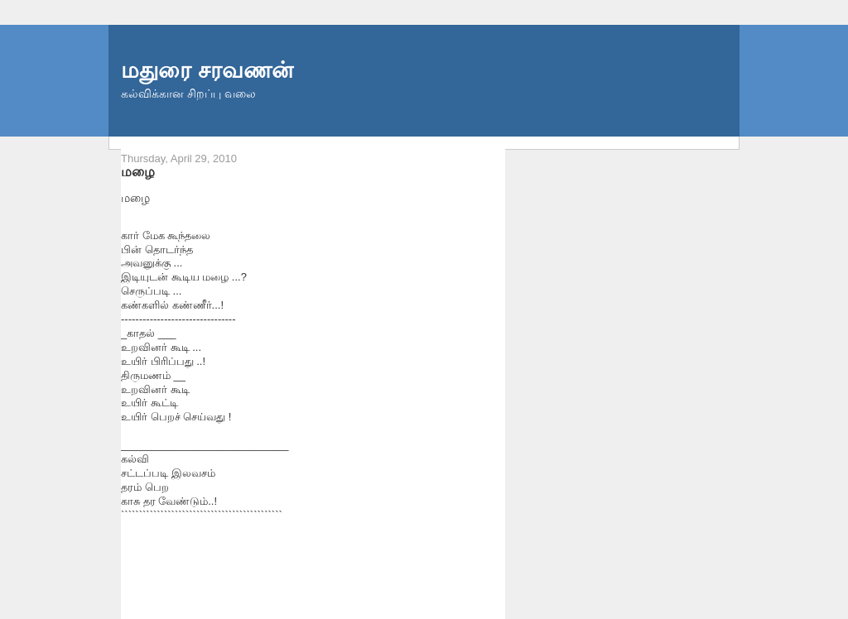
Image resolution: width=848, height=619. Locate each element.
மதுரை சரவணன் (207, 70)
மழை (138, 171)
